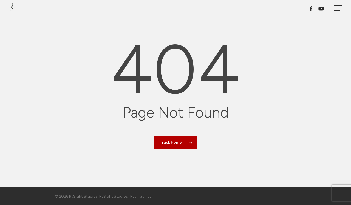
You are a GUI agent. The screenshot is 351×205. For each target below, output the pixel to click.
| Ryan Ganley (139, 196)
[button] (338, 8)
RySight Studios (113, 196)
